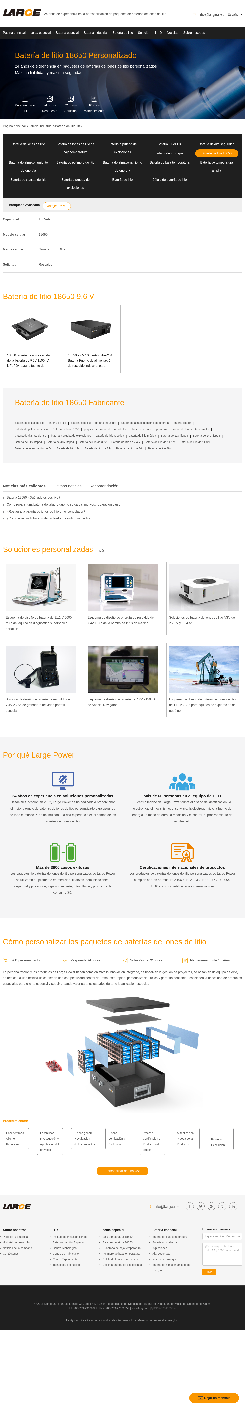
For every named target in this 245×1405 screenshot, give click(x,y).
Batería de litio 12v (68, 448)
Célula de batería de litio (169, 179)
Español (235, 14)
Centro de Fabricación (66, 1253)
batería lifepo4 (182, 422)
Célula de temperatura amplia (121, 1259)
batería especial (81, 422)
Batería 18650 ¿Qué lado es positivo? (33, 497)
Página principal (14, 32)
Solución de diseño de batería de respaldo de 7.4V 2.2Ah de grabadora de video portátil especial (38, 705)
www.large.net (140, 1308)
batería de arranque (169, 153)
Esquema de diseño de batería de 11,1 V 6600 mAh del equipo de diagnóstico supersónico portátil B (39, 623)
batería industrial (105, 422)
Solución (144, 32)
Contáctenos (11, 1253)
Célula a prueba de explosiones (122, 1264)
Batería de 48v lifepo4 (60, 442)
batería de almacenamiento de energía (145, 422)
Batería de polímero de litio (75, 162)
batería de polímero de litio (31, 429)
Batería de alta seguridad (216, 144)
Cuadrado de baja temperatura (122, 1248)
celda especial (41, 32)
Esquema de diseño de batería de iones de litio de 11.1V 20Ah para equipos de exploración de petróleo (202, 705)
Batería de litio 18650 (70, 126)
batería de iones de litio (29, 422)
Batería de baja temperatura (169, 162)
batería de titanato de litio (30, 435)
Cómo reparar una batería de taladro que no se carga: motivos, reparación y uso (63, 504)
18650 (43, 234)
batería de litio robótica (110, 435)
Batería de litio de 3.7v (92, 442)
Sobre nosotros (194, 32)
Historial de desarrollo (16, 1242)
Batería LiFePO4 (169, 144)
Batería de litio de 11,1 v (160, 442)
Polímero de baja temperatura (121, 1253)
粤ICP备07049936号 (163, 1308)
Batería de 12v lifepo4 (174, 435)
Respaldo (45, 264)
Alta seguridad (161, 1253)
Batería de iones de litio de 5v (33, 448)
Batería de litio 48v (159, 448)
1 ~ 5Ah (44, 219)
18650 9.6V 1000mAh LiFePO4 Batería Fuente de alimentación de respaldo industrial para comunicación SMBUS (90, 361)
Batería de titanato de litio (28, 179)
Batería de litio (123, 32)
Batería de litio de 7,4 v (125, 442)
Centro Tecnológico (65, 1248)
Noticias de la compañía (18, 1248)
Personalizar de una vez (122, 1171)
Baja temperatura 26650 (118, 1242)
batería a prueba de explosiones (71, 435)
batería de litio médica (142, 435)
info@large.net (211, 14)
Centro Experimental (65, 1259)
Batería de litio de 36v (129, 448)
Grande (44, 249)
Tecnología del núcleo (66, 1264)
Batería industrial (96, 32)
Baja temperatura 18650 (118, 1236)
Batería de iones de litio (28, 144)
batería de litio (57, 422)
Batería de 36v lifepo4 (28, 442)
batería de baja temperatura (149, 429)
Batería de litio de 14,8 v (195, 442)
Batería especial (67, 32)
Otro (62, 249)
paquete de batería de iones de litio (106, 429)
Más (102, 550)
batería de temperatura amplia (190, 429)
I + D (158, 32)
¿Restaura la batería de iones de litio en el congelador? (46, 511)
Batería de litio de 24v (97, 448)
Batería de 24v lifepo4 (206, 435)
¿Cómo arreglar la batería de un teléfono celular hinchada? (48, 518)
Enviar (210, 1272)
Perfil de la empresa (15, 1236)
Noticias (172, 32)
